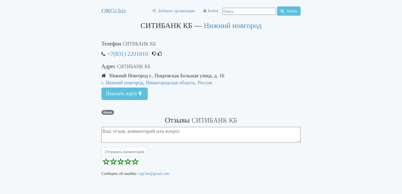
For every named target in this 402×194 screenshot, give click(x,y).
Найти (289, 11)
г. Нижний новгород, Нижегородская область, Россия (156, 82)
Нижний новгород (233, 25)
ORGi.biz (113, 11)
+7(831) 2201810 (127, 54)
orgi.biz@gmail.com (153, 173)
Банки (107, 112)
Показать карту (123, 93)
